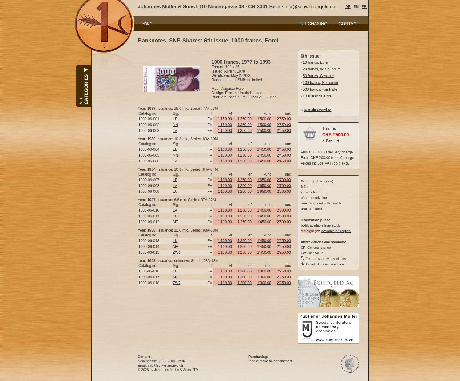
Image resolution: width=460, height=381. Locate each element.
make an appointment (276, 361)
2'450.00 (284, 149)
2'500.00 (284, 191)
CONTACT (349, 23)
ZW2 (176, 283)
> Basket (330, 140)
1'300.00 (264, 271)
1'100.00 (225, 149)
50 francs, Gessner (318, 76)
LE (175, 119)
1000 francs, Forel (318, 96)
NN (175, 125)
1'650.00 (264, 180)
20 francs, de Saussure (322, 69)
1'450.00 (264, 149)
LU (175, 191)
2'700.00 (284, 180)
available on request (336, 231)
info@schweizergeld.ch (309, 6)
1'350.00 (244, 119)
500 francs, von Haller (321, 89)
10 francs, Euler (316, 62)
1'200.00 (244, 271)
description (324, 181)
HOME (147, 24)
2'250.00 (284, 241)
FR (364, 7)
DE (348, 7)
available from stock (325, 225)
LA (175, 131)
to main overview (317, 110)
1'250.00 (244, 149)
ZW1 (176, 252)
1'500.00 (264, 119)
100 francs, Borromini (320, 83)
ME (175, 222)
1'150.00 (225, 119)
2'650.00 (284, 119)
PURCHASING (313, 23)
